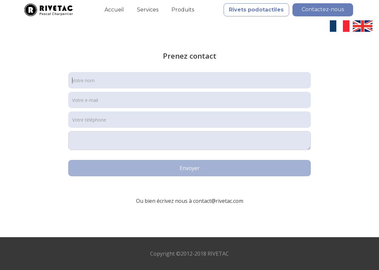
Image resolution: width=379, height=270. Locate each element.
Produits (182, 10)
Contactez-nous (323, 9)
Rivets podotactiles (256, 10)
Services (147, 10)
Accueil (114, 10)
